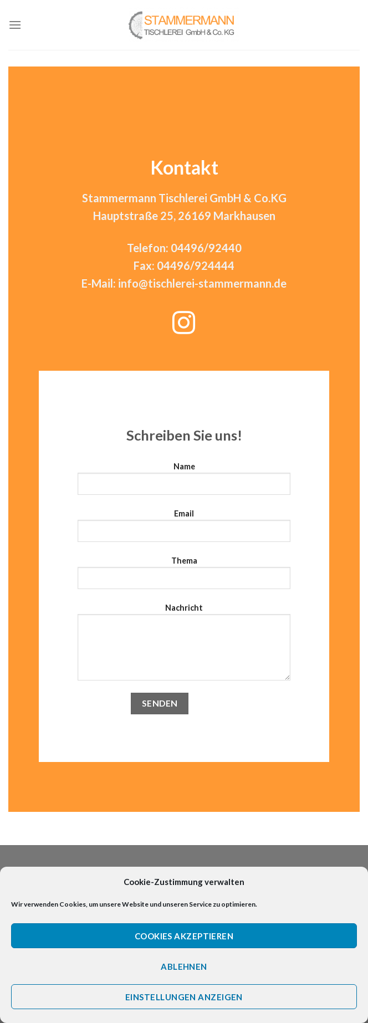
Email (184, 530)
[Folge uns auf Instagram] (183, 324)
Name (184, 483)
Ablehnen (184, 966)
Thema (184, 577)
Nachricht (184, 646)
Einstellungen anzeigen (184, 997)
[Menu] (15, 24)
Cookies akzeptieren (184, 936)
